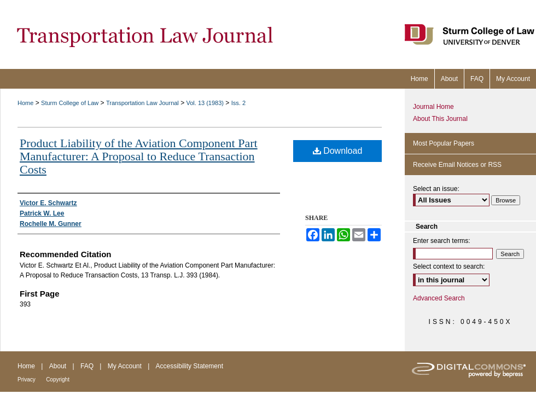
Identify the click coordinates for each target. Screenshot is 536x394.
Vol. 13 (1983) (205, 103)
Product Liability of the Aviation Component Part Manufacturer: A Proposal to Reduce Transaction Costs (139, 156)
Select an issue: (436, 189)
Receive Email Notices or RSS (457, 165)
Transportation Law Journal (142, 103)
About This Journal (440, 119)
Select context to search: (449, 266)
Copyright (57, 379)
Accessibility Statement (189, 366)
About (57, 366)
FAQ (87, 366)
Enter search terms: (441, 241)
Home (25, 103)
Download (338, 150)
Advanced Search (439, 298)
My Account (125, 366)
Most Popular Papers (443, 143)
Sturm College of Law (69, 103)
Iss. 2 (238, 103)
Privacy (27, 379)
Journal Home (433, 107)
